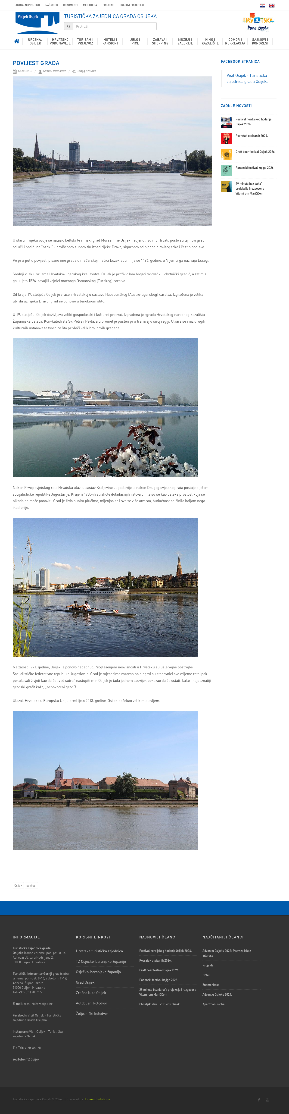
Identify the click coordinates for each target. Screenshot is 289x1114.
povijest (31, 885)
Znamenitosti (210, 985)
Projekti (108, 5)
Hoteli (206, 975)
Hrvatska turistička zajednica (99, 950)
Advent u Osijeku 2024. (217, 994)
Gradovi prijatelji (132, 5)
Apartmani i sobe (213, 1004)
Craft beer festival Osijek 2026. (256, 152)
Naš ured (51, 5)
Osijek (18, 885)
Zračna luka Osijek (91, 992)
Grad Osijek (85, 982)
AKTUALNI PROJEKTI (28, 5)
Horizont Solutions (97, 1099)
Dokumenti (70, 5)
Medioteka (90, 5)
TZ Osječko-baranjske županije (101, 961)
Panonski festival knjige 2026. (255, 168)
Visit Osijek (33, 1047)
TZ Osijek (33, 1059)
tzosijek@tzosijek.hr (38, 1003)
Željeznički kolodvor (92, 1013)
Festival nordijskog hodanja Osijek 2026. (165, 951)
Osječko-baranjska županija (98, 971)
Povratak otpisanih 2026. (252, 136)
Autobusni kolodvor (91, 1003)
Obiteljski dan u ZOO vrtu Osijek (159, 1004)
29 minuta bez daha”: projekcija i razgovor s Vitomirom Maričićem (250, 188)
